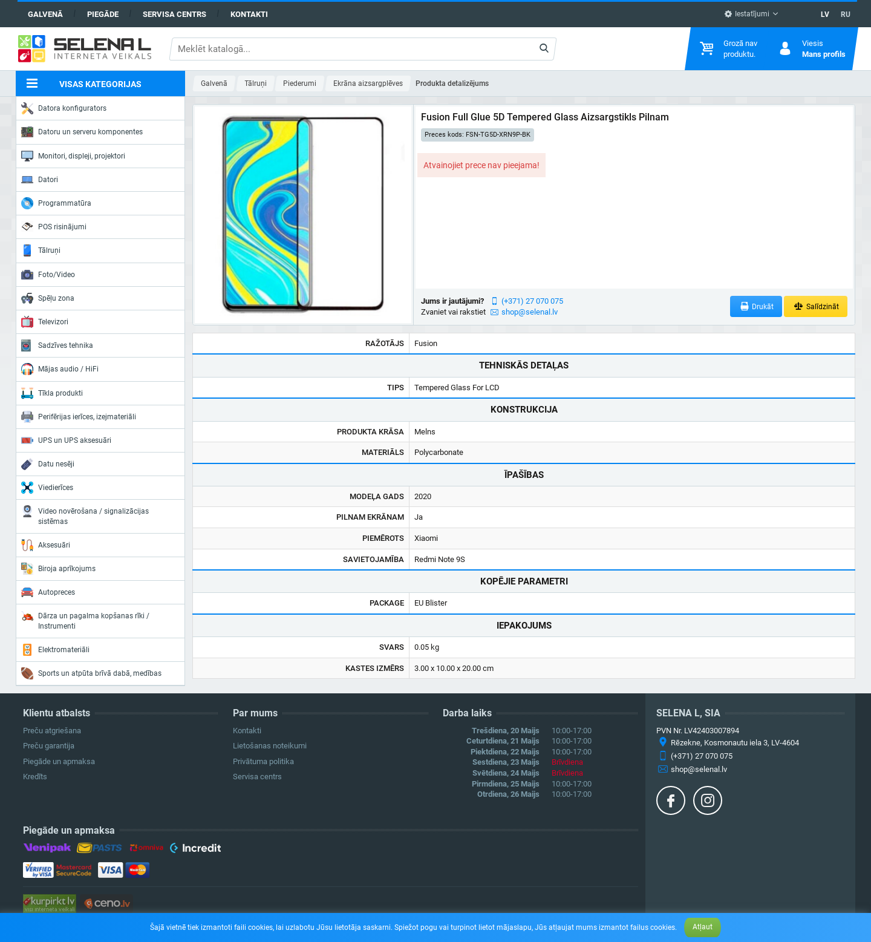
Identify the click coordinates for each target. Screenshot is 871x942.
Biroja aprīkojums (58, 569)
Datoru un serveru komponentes (82, 132)
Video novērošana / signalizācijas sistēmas (85, 515)
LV (825, 14)
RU (845, 14)
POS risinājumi (53, 226)
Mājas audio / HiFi (60, 369)
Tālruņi (40, 250)
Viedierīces (47, 488)
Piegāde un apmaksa (59, 761)
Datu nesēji (47, 464)
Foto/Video (48, 275)
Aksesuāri (45, 545)
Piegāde (103, 14)
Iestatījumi (746, 14)
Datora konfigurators (63, 108)
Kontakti (249, 14)
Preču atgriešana (52, 730)
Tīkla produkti (52, 393)
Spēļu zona (47, 298)
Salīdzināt (815, 306)
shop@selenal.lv (529, 311)
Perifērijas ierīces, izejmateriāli (78, 417)
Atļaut (703, 927)
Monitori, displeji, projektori (73, 156)
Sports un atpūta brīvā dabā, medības (91, 673)
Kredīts (35, 776)
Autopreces (48, 592)
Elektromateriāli (55, 650)
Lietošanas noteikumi (270, 745)
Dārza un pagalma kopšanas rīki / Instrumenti (85, 620)
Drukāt (756, 306)
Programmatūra (56, 203)
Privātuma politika (263, 761)
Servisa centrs (174, 14)
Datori (39, 180)
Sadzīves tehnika (57, 345)
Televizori (44, 322)
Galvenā (45, 14)
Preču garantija (48, 745)
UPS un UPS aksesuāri (66, 440)
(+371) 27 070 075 (532, 301)
